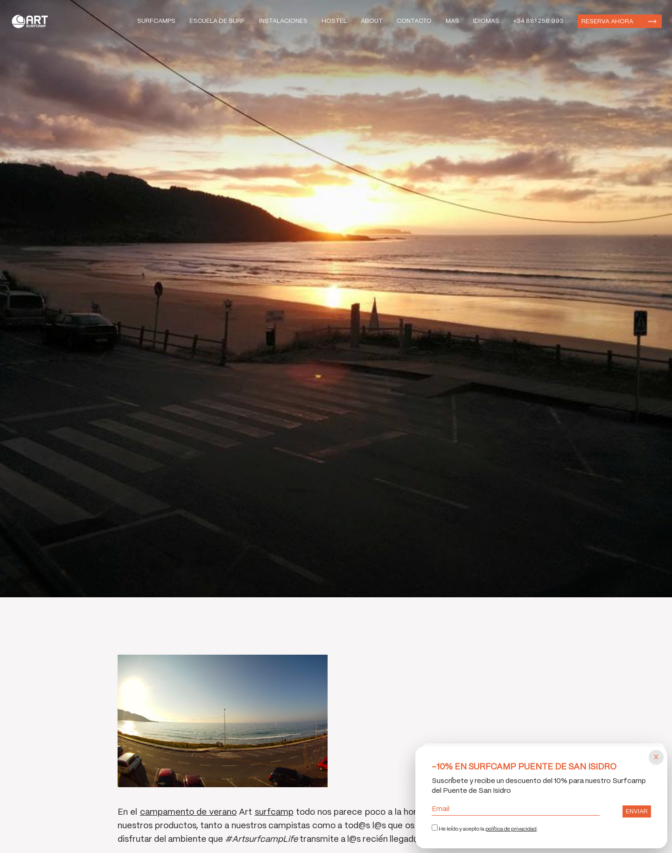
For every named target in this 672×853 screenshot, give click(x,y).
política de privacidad (511, 829)
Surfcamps (156, 21)
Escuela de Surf (217, 21)
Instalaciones (283, 21)
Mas (452, 21)
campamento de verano (188, 812)
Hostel (334, 21)
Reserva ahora (607, 22)
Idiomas (486, 21)
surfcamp (274, 812)
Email (516, 809)
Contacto (414, 21)
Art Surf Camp (32, 21)
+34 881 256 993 (538, 21)
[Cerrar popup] (656, 757)
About (372, 21)
